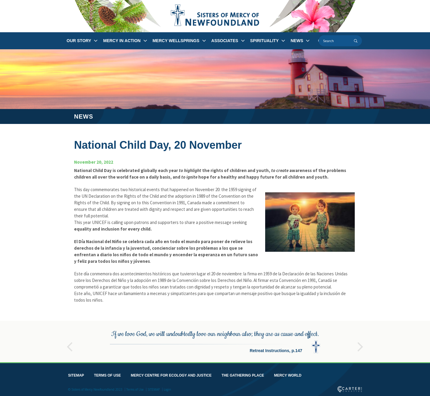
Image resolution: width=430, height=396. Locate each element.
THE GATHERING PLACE (243, 374)
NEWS (297, 40)
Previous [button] (70, 343)
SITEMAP (76, 374)
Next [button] (360, 343)
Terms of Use (135, 388)
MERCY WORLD (288, 374)
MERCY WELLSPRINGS (176, 40)
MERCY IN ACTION (121, 40)
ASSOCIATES (224, 40)
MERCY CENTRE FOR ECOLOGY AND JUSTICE (171, 374)
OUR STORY (79, 40)
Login (167, 388)
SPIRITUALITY (264, 40)
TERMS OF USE (107, 374)
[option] (215, 340)
